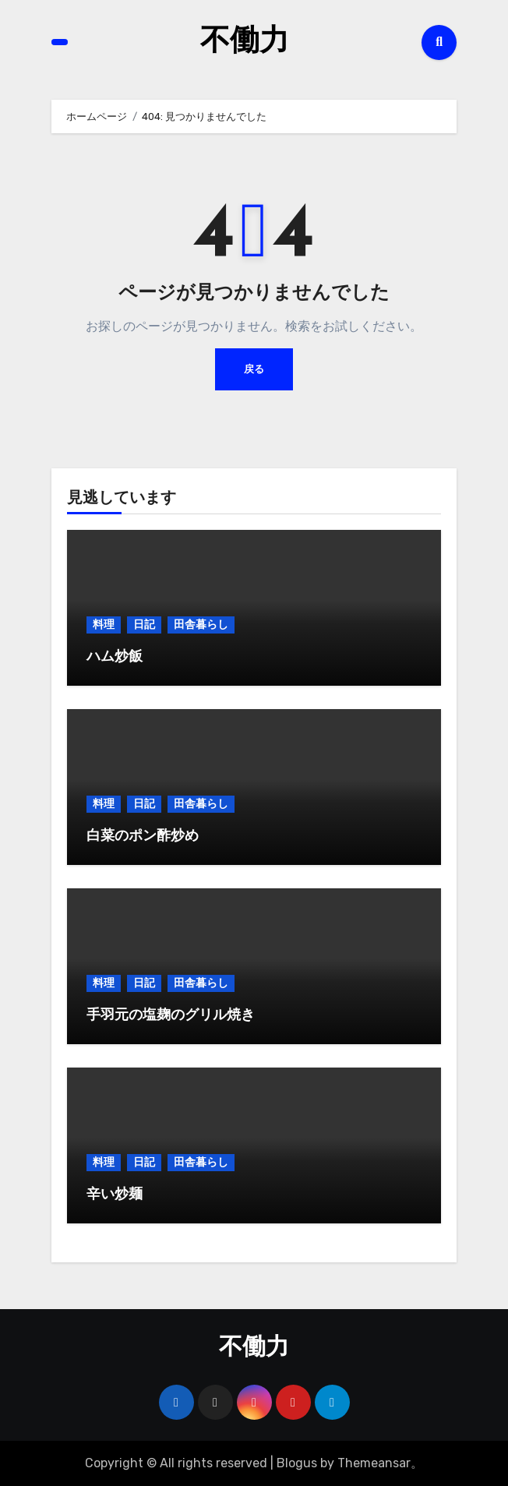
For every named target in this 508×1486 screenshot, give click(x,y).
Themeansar (374, 1463)
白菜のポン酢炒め (142, 836)
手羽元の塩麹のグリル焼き (170, 1015)
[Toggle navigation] (60, 42)
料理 (104, 624)
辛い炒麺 (114, 1195)
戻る (254, 369)
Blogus (297, 1463)
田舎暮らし (201, 624)
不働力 (244, 42)
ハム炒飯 (114, 657)
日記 (144, 624)
